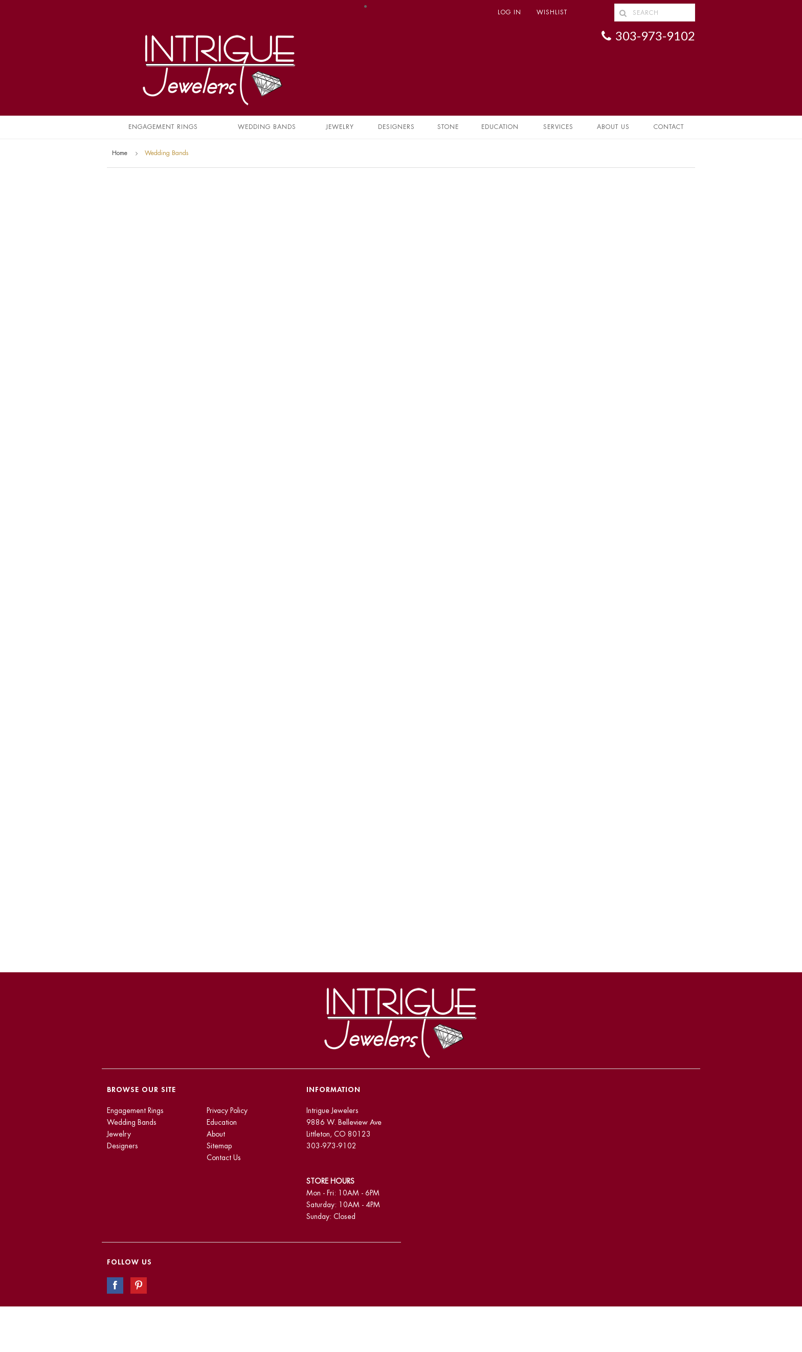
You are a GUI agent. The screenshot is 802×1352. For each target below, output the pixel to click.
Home (119, 153)
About (216, 1134)
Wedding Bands (267, 127)
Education (222, 1122)
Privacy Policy (227, 1110)
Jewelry (340, 127)
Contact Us (224, 1157)
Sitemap (219, 1145)
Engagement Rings (163, 127)
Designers (396, 127)
